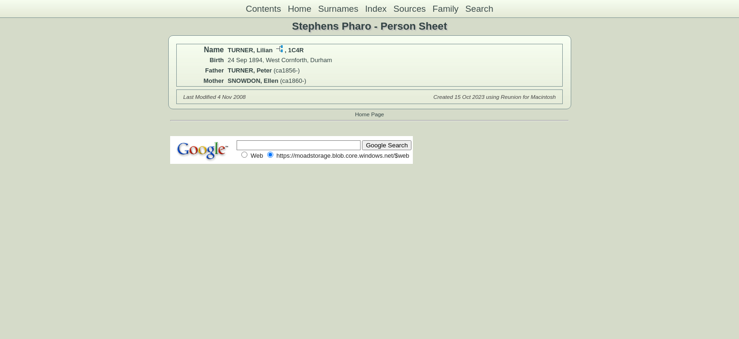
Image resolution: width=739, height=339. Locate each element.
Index (376, 9)
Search (479, 9)
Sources (410, 9)
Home (300, 9)
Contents (263, 9)
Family (446, 9)
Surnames (338, 9)
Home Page (369, 114)
